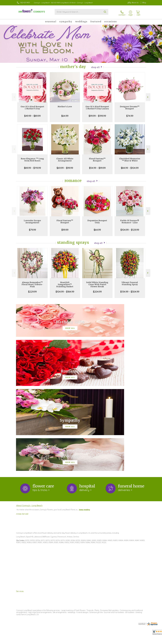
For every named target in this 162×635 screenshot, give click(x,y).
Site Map (140, 633)
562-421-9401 (25, 3)
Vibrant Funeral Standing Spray (130, 281)
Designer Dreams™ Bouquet (129, 105)
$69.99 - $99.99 (65, 165)
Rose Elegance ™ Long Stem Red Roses (32, 157)
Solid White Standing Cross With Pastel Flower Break (97, 282)
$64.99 (64, 113)
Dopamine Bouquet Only (97, 219)
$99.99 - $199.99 (97, 113)
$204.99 (97, 289)
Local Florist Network (127, 633)
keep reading (84, 423)
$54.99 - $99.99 (97, 165)
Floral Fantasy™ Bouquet (97, 157)
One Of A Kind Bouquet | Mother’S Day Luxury (97, 105)
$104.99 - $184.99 (65, 289)
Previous (14, 95)
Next (148, 95)
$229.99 (32, 289)
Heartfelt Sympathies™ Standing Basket (64, 282)
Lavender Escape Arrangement (32, 219)
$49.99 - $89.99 (32, 113)
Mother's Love (65, 104)
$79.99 (32, 227)
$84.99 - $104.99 (130, 165)
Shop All (95, 65)
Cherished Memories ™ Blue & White (129, 157)
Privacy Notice (113, 633)
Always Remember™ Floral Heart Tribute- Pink (32, 282)
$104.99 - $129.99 (129, 227)
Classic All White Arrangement (64, 157)
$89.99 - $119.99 (32, 165)
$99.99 (64, 227)
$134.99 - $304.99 (129, 289)
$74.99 (129, 113)
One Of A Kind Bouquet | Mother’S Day (32, 105)
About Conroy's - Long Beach (29, 418)
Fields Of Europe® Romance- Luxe (129, 219)
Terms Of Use (100, 633)
